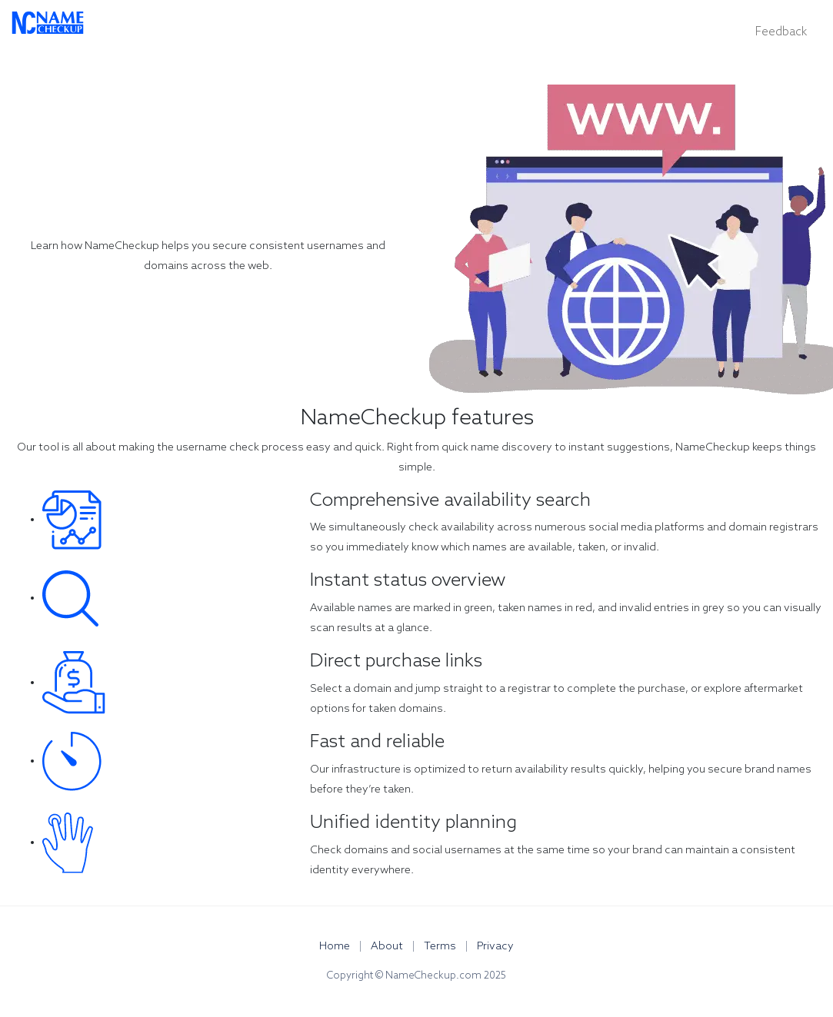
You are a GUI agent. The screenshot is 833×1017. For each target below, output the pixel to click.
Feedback (781, 32)
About (388, 946)
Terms (441, 946)
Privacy (495, 946)
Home (335, 946)
